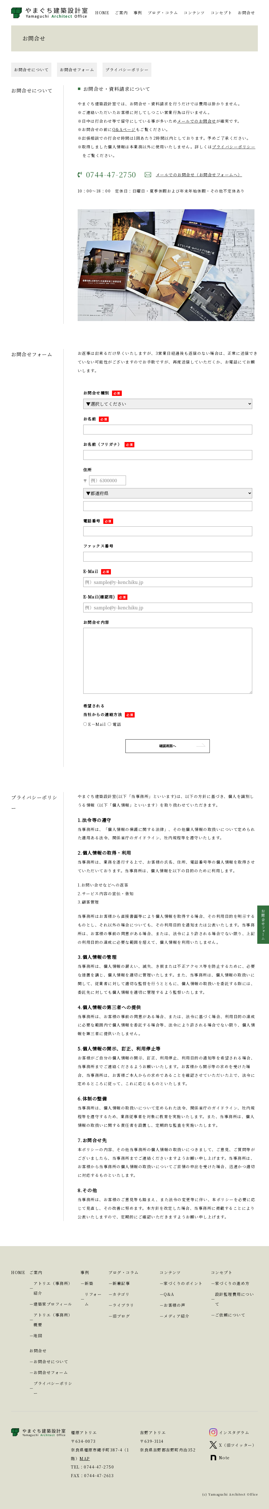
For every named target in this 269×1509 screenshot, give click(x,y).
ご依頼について (230, 1315)
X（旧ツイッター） (238, 1445)
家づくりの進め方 (232, 1283)
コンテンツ (194, 12)
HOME (102, 12)
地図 (38, 1335)
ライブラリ (123, 1305)
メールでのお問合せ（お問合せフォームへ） (199, 174)
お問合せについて (31, 69)
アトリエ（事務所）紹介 (53, 1288)
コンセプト (221, 12)
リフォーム (93, 1299)
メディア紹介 (176, 1316)
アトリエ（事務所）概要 (53, 1319)
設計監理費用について (234, 1299)
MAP (85, 1458)
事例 (138, 12)
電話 (115, 724)
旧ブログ (121, 1316)
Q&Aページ (124, 129)
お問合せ (246, 12)
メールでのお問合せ (196, 121)
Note (224, 1457)
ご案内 (121, 12)
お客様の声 (174, 1305)
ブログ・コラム (163, 12)
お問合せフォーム (77, 69)
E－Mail (94, 724)
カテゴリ (121, 1294)
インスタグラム (234, 1432)
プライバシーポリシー (127, 69)
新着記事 (121, 1283)
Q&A (169, 1294)
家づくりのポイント (183, 1283)
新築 (89, 1283)
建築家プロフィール (53, 1304)
